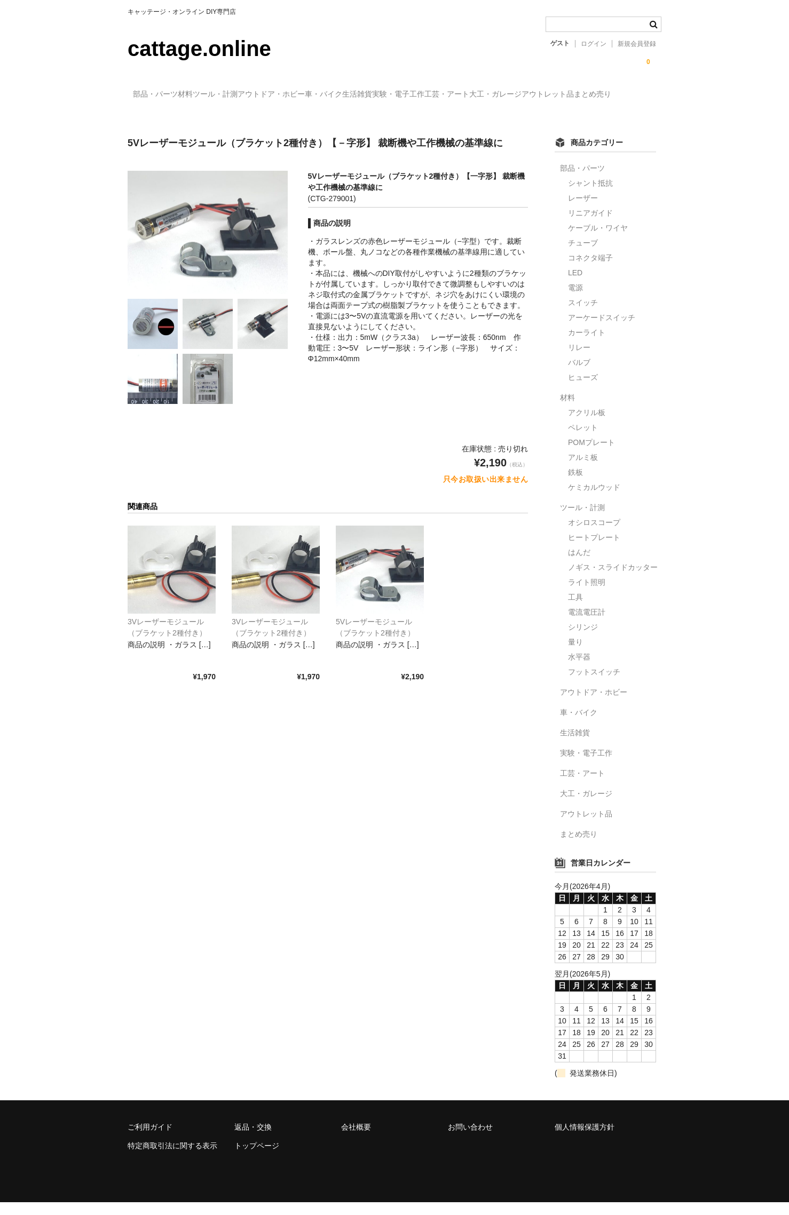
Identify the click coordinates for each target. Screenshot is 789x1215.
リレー (579, 359)
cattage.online (199, 48)
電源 (575, 300)
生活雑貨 (472, 94)
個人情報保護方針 (584, 1139)
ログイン (593, 43)
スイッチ (583, 315)
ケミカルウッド (594, 499)
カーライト (586, 344)
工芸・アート (605, 94)
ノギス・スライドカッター (613, 579)
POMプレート (591, 454)
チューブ (583, 255)
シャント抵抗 (590, 195)
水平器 (579, 669)
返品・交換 (253, 1139)
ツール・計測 (264, 94)
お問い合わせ (470, 1139)
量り (575, 654)
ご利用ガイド (150, 1139)
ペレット (583, 439)
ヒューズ (583, 389)
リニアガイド (590, 225)
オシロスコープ (594, 534)
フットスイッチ (594, 684)
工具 (575, 609)
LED (575, 285)
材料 (213, 94)
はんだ (579, 564)
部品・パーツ (161, 94)
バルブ (579, 374)
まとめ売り (305, 117)
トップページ (256, 1158)
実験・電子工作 (535, 94)
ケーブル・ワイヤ (598, 240)
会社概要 (356, 1139)
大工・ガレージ (164, 117)
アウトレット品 (238, 117)
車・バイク (417, 94)
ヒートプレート (594, 549)
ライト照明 (586, 594)
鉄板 (575, 484)
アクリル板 (586, 424)
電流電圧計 (586, 624)
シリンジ (583, 639)
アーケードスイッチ (601, 329)
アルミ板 (583, 469)
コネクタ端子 (590, 270)
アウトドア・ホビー (342, 94)
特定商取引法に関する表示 (172, 1158)
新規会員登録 (637, 43)
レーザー (583, 210)
